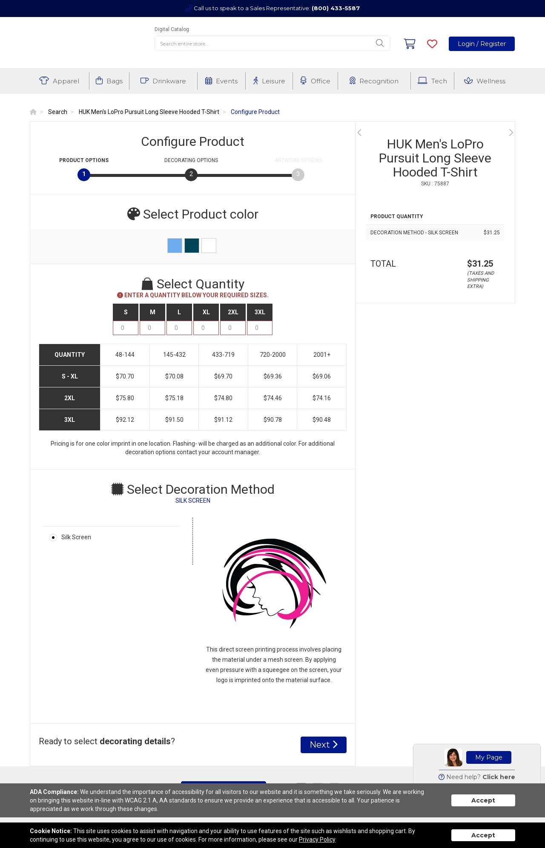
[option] (435, 132)
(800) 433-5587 (336, 8)
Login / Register (482, 44)
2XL (233, 312)
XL (206, 312)
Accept (483, 800)
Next (324, 745)
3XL (260, 312)
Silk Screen (76, 537)
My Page (488, 757)
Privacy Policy (317, 839)
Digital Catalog (172, 29)
